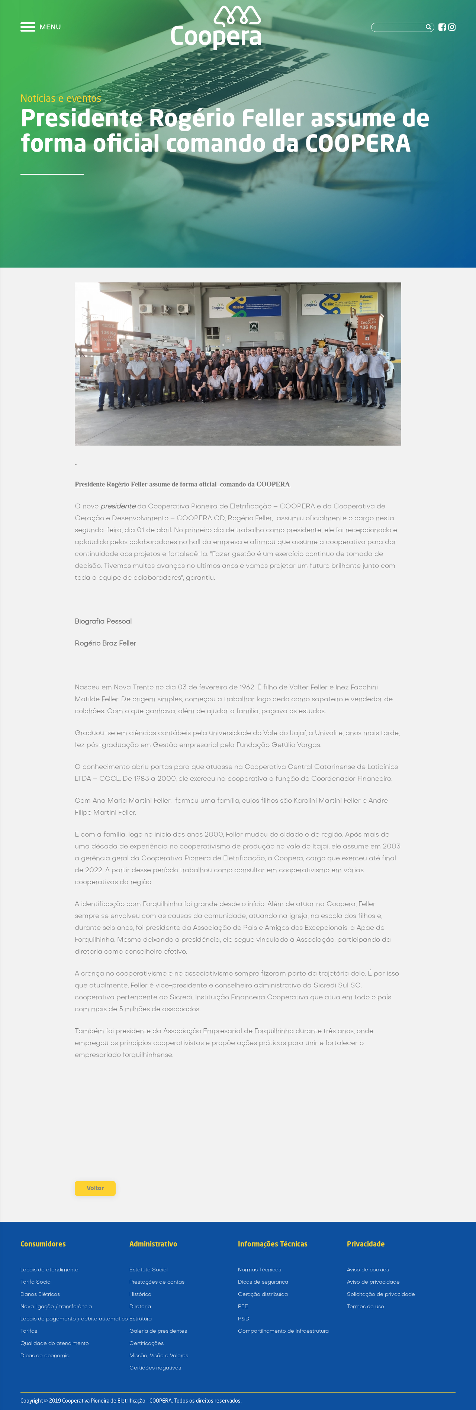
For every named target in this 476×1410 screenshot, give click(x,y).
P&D (244, 1319)
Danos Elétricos (40, 1294)
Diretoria (140, 1306)
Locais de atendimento (49, 1270)
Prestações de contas (156, 1282)
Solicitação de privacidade (381, 1294)
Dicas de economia (45, 1356)
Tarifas (28, 1331)
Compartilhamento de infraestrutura (283, 1331)
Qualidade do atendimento (54, 1343)
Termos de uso (365, 1306)
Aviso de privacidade (373, 1282)
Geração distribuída (263, 1294)
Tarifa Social (36, 1282)
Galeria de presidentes (158, 1331)
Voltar (95, 1188)
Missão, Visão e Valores (158, 1356)
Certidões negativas (155, 1368)
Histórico (140, 1294)
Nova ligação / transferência (56, 1306)
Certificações (146, 1343)
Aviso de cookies (368, 1270)
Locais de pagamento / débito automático (74, 1319)
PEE (243, 1306)
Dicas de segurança (263, 1282)
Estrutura (140, 1319)
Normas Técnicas (259, 1270)
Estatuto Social (148, 1270)
